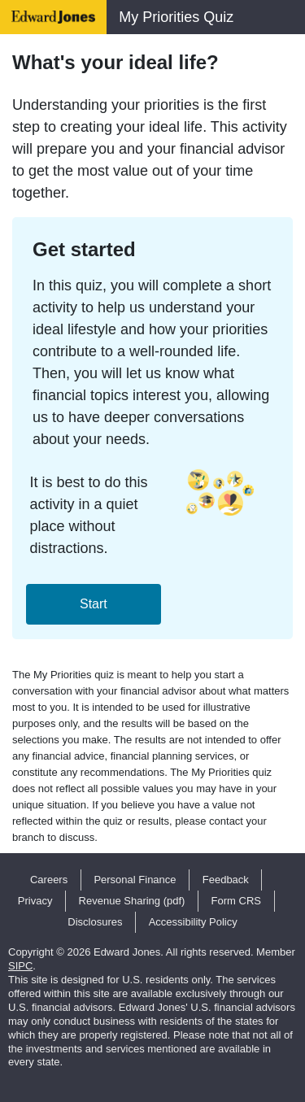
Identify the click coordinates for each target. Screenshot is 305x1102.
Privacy (35, 901)
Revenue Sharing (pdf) (132, 901)
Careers (49, 879)
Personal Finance (135, 879)
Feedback (226, 879)
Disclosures (95, 922)
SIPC (20, 966)
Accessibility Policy (193, 922)
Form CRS (236, 901)
